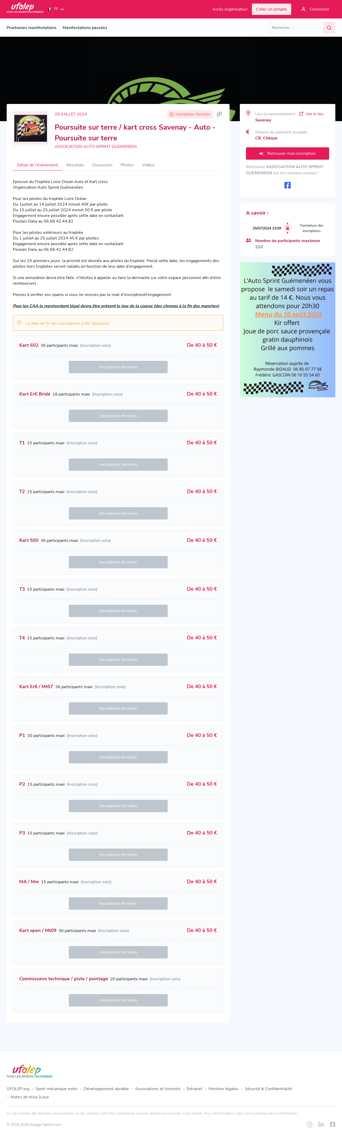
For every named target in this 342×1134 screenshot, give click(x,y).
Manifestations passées (85, 28)
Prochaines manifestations (31, 28)
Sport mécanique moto (56, 1089)
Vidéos (148, 165)
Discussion (102, 165)
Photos (127, 165)
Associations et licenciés (157, 1089)
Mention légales (223, 1089)
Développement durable (106, 1089)
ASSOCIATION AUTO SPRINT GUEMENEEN (96, 146)
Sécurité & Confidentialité (268, 1089)
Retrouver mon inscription (288, 153)
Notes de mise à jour (30, 1097)
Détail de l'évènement (37, 165)
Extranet (194, 1089)
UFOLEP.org (18, 1089)
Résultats (75, 165)
